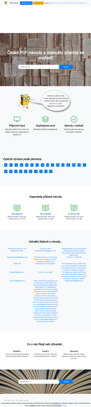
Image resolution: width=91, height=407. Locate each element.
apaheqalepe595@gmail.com (74, 281)
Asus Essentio (17, 214)
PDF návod (11, 3)
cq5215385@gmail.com (17, 281)
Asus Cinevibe (45, 214)
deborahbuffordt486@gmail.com (45, 251)
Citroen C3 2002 (45, 249)
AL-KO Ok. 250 (74, 214)
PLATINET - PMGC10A (74, 257)
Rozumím (57, 405)
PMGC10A (17, 263)
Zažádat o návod (26, 3)
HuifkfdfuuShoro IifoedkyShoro (45, 263)
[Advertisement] (45, 19)
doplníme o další (55, 103)
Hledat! (66, 67)
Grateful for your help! (45, 272)
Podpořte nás (38, 3)
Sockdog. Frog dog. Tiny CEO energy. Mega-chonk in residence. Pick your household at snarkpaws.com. (45, 259)
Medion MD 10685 (17, 251)
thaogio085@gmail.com (17, 272)
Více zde (63, 405)
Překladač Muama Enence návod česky (74, 249)
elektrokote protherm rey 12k (17, 249)
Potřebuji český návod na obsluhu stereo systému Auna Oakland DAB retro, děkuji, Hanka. (74, 253)
